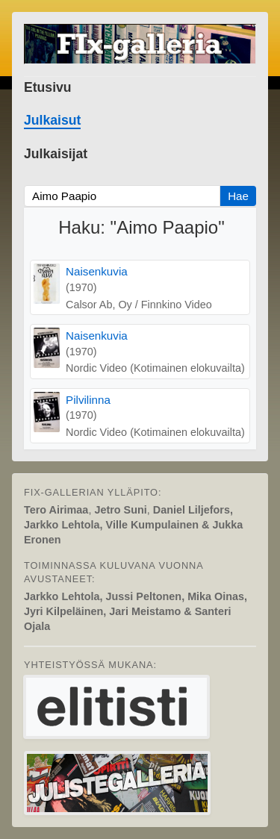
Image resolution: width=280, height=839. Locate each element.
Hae (238, 196)
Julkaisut (52, 120)
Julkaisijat (55, 153)
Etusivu (48, 87)
